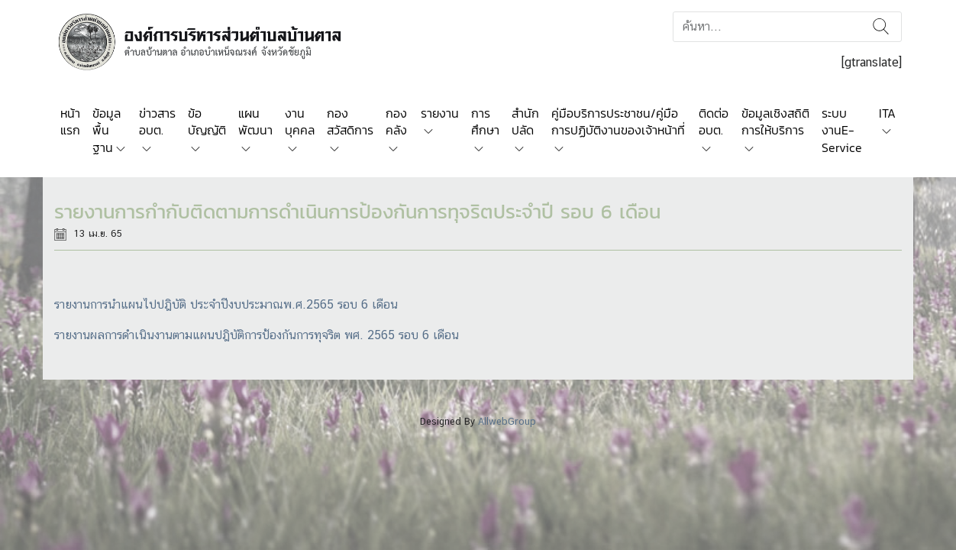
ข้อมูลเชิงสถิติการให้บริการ (775, 121)
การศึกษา (485, 121)
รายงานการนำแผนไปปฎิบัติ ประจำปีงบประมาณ (168, 304)
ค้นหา (881, 26)
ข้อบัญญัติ (207, 121)
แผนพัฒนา (255, 121)
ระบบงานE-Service (842, 130)
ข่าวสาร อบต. (157, 121)
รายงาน (440, 113)
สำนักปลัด (525, 121)
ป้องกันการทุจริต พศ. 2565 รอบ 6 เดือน (360, 335)
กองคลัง (396, 121)
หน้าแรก (70, 121)
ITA (887, 113)
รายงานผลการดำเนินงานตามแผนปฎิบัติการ (158, 335)
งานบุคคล (300, 121)
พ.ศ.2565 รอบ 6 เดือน (340, 304)
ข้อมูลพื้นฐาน (106, 130)
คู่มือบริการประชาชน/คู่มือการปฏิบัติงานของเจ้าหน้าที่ (618, 121)
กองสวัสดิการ (350, 121)
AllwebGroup (507, 421)
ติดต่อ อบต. (713, 121)
